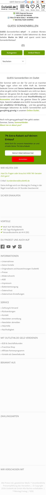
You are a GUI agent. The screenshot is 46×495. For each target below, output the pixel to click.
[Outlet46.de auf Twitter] (14, 247)
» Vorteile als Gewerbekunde (13, 354)
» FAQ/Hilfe (5, 326)
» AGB (3, 279)
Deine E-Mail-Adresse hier (23, 153)
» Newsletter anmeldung (11, 318)
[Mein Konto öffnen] (37, 7)
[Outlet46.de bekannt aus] (2, 388)
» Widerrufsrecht (8, 276)
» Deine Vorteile (7, 265)
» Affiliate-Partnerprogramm (12, 350)
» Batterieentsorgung (9, 286)
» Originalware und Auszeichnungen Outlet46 (20, 268)
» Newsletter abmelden (10, 322)
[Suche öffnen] (27, 7)
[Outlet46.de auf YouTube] (8, 247)
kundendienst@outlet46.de (18, 180)
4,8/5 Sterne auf (22, 1)
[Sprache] (42, 2)
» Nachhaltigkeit (7, 329)
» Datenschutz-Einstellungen (12, 294)
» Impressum (6, 283)
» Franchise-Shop (8, 347)
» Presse (4, 272)
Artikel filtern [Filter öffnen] (34, 52)
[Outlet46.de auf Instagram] (20, 247)
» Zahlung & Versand (9, 308)
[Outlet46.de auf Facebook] (3, 247)
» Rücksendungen (8, 311)
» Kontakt (4, 315)
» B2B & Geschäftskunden (11, 343)
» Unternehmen (7, 261)
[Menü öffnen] (22, 7)
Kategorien (12, 52)
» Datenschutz (6, 290)
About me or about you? (10, 125)
